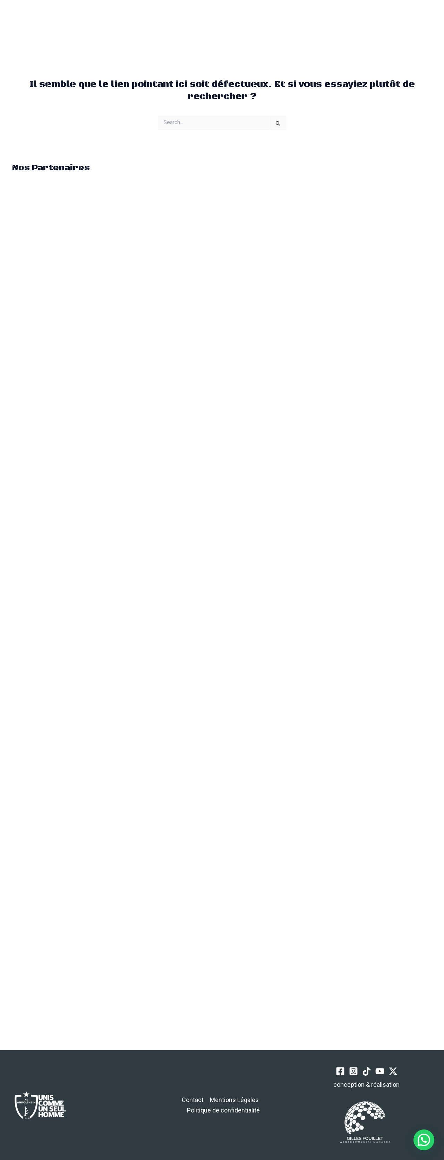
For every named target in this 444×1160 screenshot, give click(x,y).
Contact (193, 1099)
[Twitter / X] (380, 27)
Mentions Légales (234, 1099)
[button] (121, 27)
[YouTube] (368, 27)
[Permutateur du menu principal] (88, 26)
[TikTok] (355, 27)
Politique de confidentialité (223, 1110)
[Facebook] (329, 27)
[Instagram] (342, 27)
